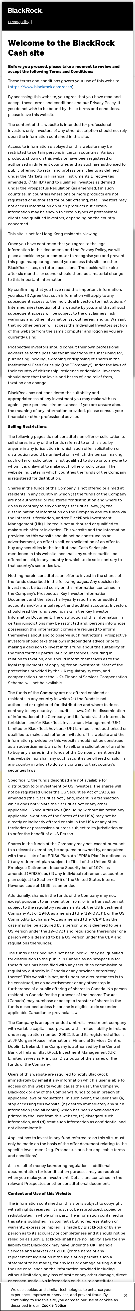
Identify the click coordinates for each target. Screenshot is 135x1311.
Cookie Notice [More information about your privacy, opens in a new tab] (53, 1306)
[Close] (125, 1295)
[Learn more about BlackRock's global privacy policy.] (20, 22)
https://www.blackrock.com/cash (40, 87)
